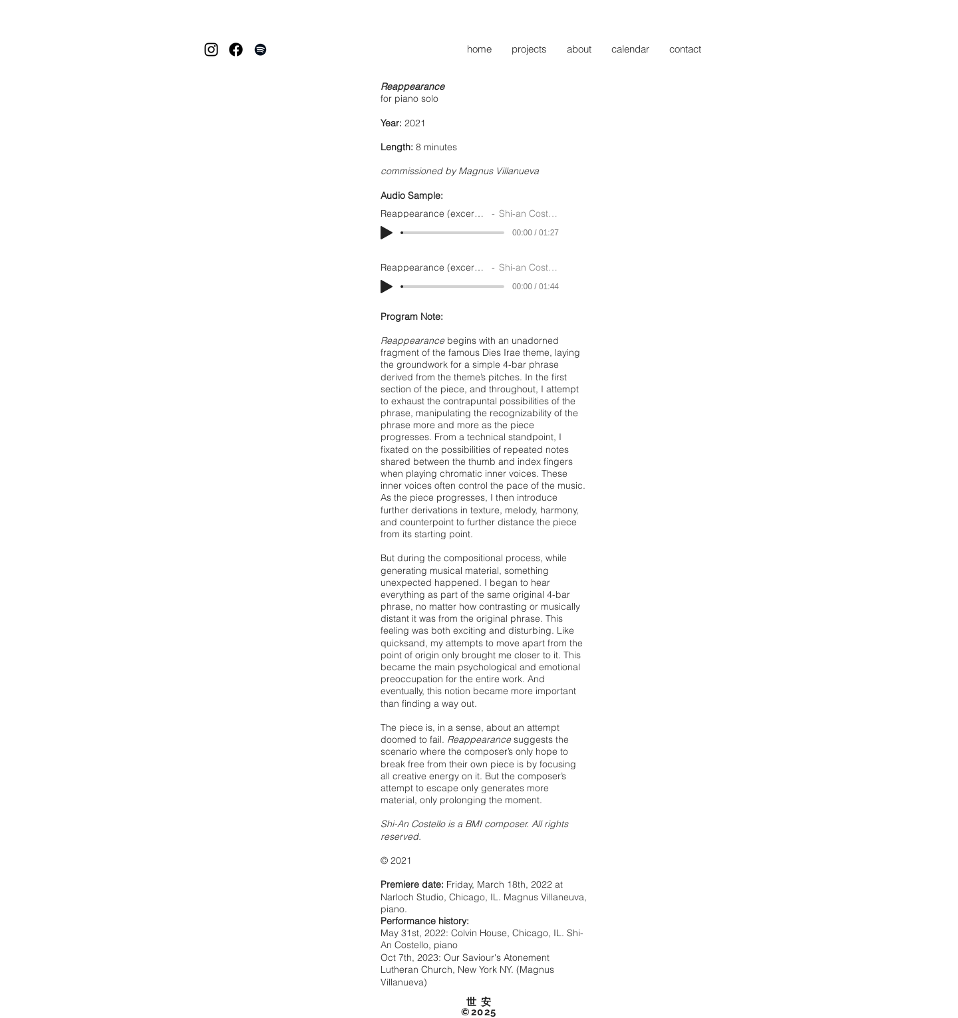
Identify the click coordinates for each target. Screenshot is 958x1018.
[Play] (387, 232)
